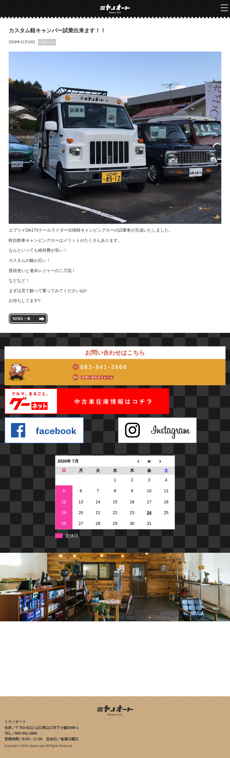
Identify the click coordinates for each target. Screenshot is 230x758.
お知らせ (47, 42)
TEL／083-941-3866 (20, 733)
